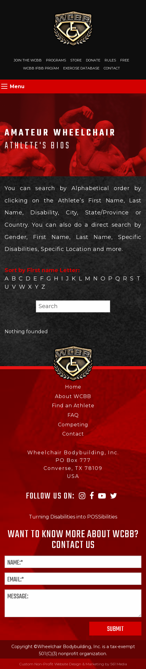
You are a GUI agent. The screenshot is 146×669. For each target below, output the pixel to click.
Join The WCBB (28, 60)
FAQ (73, 415)
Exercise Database (81, 68)
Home (73, 387)
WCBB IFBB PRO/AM (41, 68)
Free (124, 60)
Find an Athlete (73, 406)
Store (76, 60)
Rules (110, 60)
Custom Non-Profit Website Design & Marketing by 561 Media (73, 664)
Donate (93, 60)
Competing (73, 425)
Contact (112, 68)
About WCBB (73, 396)
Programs (56, 60)
